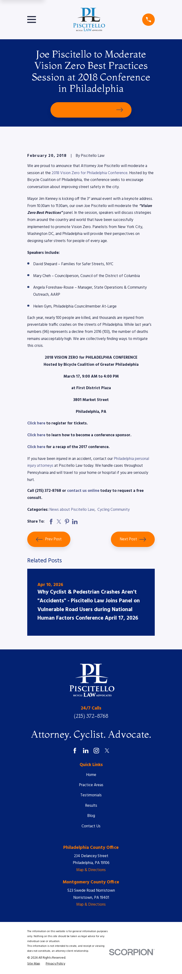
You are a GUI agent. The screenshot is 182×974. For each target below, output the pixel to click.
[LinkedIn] (85, 750)
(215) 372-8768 (91, 716)
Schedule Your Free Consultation (91, 109)
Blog (91, 816)
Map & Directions (91, 870)
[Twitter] (107, 750)
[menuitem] (33, 964)
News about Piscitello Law (72, 510)
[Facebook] (74, 750)
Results (91, 805)
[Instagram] (96, 750)
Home (91, 775)
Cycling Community (113, 510)
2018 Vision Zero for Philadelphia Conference (89, 173)
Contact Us (91, 826)
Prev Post (49, 539)
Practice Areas (91, 785)
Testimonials (91, 795)
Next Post (133, 539)
